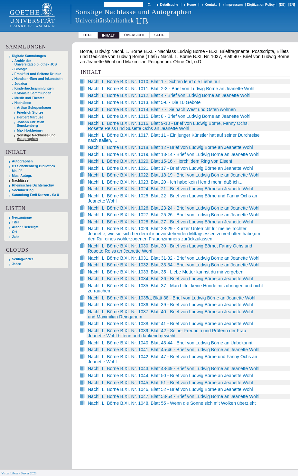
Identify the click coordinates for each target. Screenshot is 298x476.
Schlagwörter (22, 259)
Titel (88, 35)
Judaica (20, 83)
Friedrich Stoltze (30, 112)
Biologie (21, 69)
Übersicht (134, 35)
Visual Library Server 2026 (18, 473)
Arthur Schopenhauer (34, 107)
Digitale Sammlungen (29, 56)
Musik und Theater (29, 98)
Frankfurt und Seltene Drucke (37, 74)
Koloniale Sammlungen (32, 93)
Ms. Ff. (17, 171)
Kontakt (211, 4)
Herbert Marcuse (30, 117)
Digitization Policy (261, 4)
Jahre (16, 264)
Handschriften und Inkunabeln (38, 79)
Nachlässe (22, 103)
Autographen (22, 161)
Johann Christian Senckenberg (30, 123)
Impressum (234, 4)
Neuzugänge (22, 217)
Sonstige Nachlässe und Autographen (36, 137)
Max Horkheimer (30, 130)
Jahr (15, 236)
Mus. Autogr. (22, 175)
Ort (14, 232)
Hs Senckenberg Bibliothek (33, 166)
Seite (159, 35)
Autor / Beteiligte (25, 227)
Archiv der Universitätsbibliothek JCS (35, 62)
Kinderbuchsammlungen (34, 88)
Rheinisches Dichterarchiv (33, 185)
